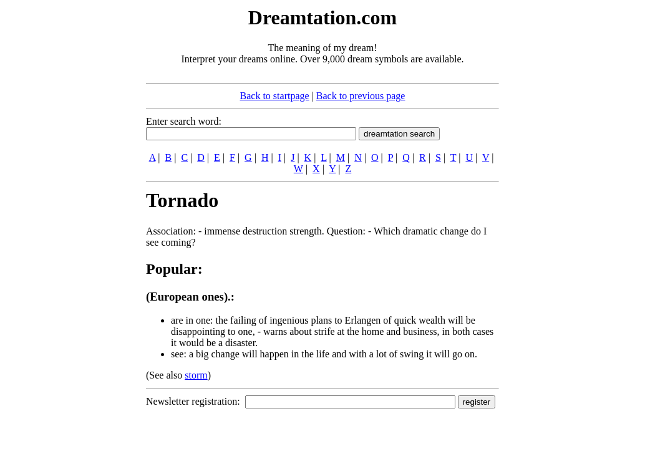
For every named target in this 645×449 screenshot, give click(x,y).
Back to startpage (274, 95)
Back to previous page (360, 95)
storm (196, 375)
